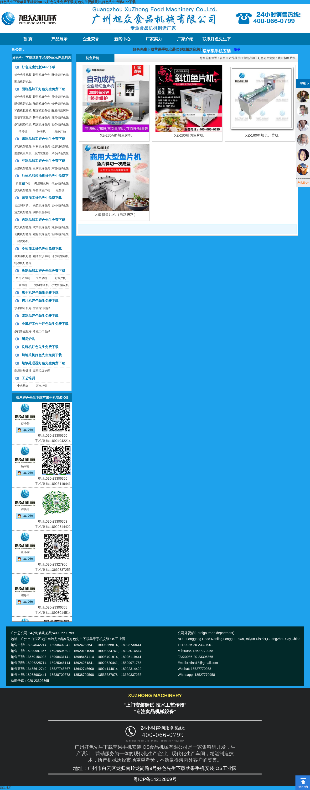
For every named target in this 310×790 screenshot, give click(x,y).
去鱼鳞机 (41, 278)
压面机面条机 (41, 110)
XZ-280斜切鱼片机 (189, 135)
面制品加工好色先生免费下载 (43, 89)
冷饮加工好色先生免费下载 (42, 248)
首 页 (27, 39)
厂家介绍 (185, 39)
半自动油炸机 (41, 190)
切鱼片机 (60, 278)
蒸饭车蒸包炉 (22, 117)
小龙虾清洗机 (60, 285)
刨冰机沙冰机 (41, 256)
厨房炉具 (28, 339)
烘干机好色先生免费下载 (40, 292)
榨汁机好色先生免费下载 (40, 300)
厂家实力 (154, 39)
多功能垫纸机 (22, 124)
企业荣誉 (91, 39)
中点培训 (23, 385)
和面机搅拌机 (22, 110)
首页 (223, 58)
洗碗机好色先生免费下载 (40, 347)
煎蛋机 (60, 190)
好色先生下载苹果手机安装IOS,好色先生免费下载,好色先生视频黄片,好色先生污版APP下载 (68, 2)
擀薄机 (23, 131)
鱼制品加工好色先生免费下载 (43, 270)
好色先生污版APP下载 (38, 67)
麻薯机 (41, 131)
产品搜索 (303, 183)
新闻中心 (122, 39)
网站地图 (5, 788)
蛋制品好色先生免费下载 (40, 316)
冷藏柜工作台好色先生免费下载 (45, 324)
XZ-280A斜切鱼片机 (116, 135)
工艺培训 (28, 378)
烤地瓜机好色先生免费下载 (42, 355)
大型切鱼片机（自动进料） (115, 214)
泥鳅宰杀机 (41, 285)
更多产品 (60, 131)
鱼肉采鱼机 (23, 278)
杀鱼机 (23, 285)
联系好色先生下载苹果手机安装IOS (216, 41)
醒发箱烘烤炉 (60, 110)
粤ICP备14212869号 (155, 779)
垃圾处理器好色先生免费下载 (43, 363)
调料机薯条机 (41, 212)
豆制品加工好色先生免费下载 (43, 161)
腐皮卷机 (23, 241)
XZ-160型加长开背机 (261, 135)
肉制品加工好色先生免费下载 (43, 220)
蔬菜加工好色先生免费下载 (42, 198)
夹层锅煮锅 (41, 183)
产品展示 (59, 39)
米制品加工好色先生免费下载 (43, 139)
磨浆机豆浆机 (22, 153)
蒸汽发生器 (41, 153)
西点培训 (41, 385)
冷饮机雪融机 (60, 256)
